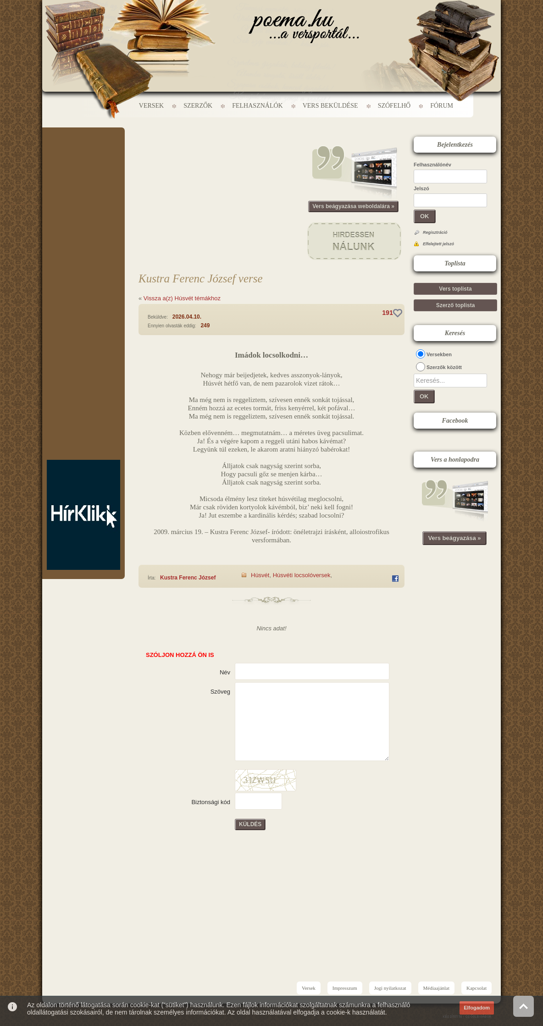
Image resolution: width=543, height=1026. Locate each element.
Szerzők (197, 105)
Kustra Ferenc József (188, 577)
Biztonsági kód (210, 802)
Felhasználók (257, 105)
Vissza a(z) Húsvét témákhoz (182, 298)
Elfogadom (477, 1007)
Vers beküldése (330, 105)
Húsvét (260, 575)
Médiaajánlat (436, 988)
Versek (151, 105)
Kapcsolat (476, 988)
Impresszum (344, 988)
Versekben (439, 354)
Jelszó (421, 188)
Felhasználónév (432, 164)
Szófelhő (394, 105)
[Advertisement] (83, 155)
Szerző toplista (455, 305)
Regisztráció (435, 232)
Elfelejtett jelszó (438, 244)
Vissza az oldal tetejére (523, 1006)
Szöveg (220, 691)
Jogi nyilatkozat (390, 988)
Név (225, 672)
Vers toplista (455, 289)
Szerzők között (444, 367)
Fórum (441, 105)
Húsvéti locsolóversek (302, 575)
